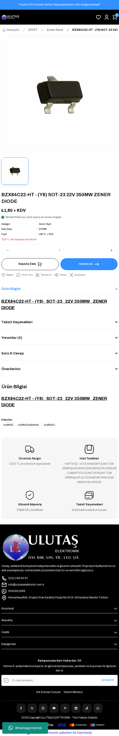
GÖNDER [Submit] (107, 680)
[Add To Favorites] (7, 275)
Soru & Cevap (12, 353)
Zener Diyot (45, 224)
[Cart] (115, 17)
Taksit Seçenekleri (16, 322)
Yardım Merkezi (73, 692)
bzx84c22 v (49, 425)
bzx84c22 (8, 425)
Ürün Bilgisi (11, 289)
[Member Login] (106, 17)
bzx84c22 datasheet (28, 425)
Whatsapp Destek (25, 727)
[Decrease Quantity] (5, 250)
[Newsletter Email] (59, 680)
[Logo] (10, 17)
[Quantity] (59, 250)
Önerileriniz (11, 369)
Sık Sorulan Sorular (48, 692)
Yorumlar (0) (11, 338)
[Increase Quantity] (113, 250)
